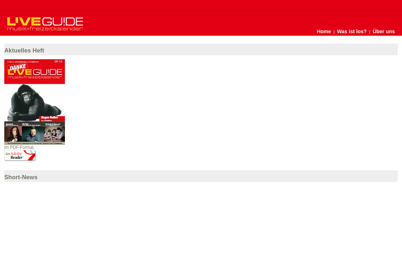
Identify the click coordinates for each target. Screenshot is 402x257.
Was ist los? (352, 31)
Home (324, 31)
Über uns (384, 31)
